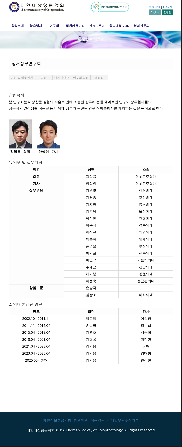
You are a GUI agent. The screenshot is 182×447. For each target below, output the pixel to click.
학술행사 (36, 26)
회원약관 (81, 420)
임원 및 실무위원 (22, 78)
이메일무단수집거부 (123, 420)
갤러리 (99, 78)
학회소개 (17, 26)
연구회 (54, 26)
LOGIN (167, 7)
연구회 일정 (81, 78)
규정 (44, 78)
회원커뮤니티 (75, 26)
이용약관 (98, 420)
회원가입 (154, 7)
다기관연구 (61, 78)
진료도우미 (97, 26)
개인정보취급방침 (57, 420)
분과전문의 (141, 26)
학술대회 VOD (119, 26)
